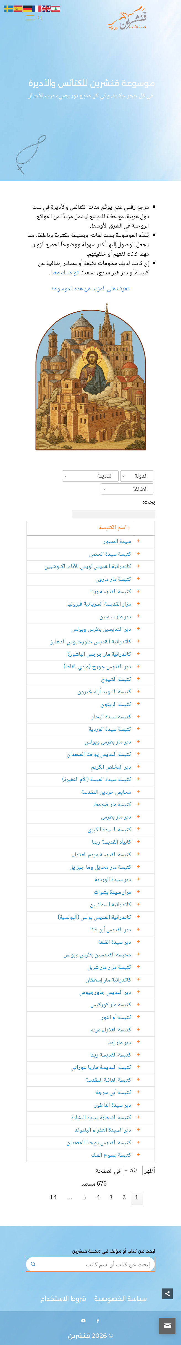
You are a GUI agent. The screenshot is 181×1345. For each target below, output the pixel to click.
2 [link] (124, 1198)
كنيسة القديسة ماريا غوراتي (112, 1068)
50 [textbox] (133, 1170)
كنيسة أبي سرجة (124, 1093)
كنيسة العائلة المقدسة (119, 1080)
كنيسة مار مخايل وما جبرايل (111, 867)
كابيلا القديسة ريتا (122, 842)
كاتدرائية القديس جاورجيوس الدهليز (102, 642)
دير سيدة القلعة (125, 942)
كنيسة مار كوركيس (122, 1005)
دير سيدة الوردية (124, 880)
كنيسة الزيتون (127, 705)
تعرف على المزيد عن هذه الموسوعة (90, 289)
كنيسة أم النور (127, 1018)
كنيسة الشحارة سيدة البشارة (112, 1118)
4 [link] (98, 1198)
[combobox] (136, 476)
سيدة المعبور (128, 542)
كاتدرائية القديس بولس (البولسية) (105, 918)
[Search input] (95, 1264)
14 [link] (53, 1198)
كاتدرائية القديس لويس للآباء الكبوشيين (99, 567)
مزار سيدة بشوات (123, 892)
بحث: (113, 507)
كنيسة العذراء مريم (122, 1030)
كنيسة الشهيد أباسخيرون (115, 692)
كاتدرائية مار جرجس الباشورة (110, 654)
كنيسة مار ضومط (123, 805)
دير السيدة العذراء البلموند (114, 1130)
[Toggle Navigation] (30, 19)
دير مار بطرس (127, 817)
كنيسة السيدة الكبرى (120, 830)
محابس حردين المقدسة (117, 792)
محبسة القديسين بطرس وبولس (108, 955)
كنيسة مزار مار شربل (120, 967)
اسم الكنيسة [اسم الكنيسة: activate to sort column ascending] (124, 528)
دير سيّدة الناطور (124, 1105)
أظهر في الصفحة (125, 1170)
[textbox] (142, 476)
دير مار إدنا (130, 1043)
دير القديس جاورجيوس (116, 993)
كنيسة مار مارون (124, 579)
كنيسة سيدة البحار (122, 717)
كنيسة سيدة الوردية (121, 729)
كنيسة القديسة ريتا (121, 592)
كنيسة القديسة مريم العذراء (112, 855)
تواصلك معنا (65, 273)
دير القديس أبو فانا (121, 930)
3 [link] (111, 1198)
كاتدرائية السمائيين (121, 905)
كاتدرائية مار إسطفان (119, 980)
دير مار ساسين (126, 617)
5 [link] (85, 1198)
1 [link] (136, 1198)
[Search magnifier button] (33, 1264)
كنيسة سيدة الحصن (121, 554)
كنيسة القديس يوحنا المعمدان (110, 755)
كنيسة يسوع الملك (122, 1155)
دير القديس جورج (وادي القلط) (108, 667)
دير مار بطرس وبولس (119, 742)
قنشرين (79, 1335)
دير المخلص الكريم (122, 767)
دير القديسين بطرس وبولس (112, 629)
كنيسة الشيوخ (127, 680)
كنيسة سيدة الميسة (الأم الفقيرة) (108, 780)
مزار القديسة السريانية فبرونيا (110, 604)
